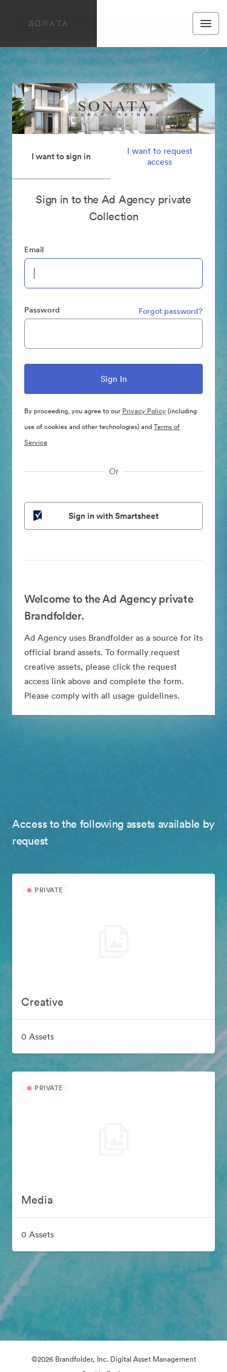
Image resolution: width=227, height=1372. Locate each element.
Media (37, 1200)
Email (34, 249)
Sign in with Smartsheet (95, 516)
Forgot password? (171, 311)
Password (42, 310)
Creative (42, 1002)
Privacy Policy (144, 411)
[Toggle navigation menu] (205, 23)
